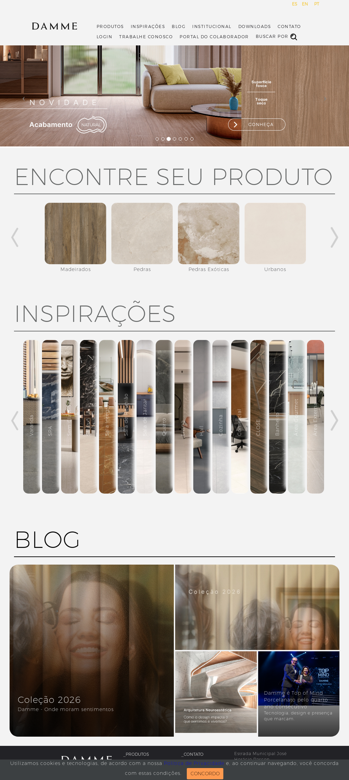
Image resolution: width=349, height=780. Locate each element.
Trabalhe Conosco (146, 37)
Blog (178, 26)
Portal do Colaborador (214, 37)
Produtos (110, 26)
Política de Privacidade (194, 763)
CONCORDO (205, 773)
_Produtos (136, 754)
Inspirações (148, 26)
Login (105, 37)
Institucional (212, 26)
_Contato (192, 754)
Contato (289, 26)
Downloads (254, 26)
